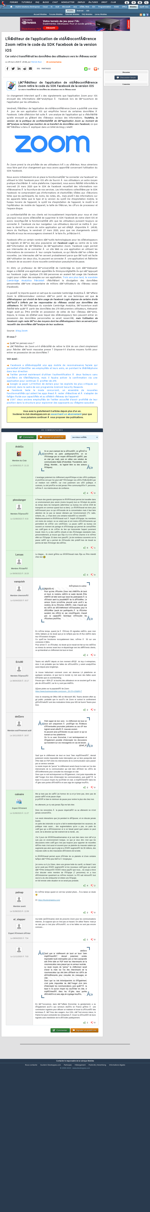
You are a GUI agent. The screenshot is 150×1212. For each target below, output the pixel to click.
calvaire (19, 853)
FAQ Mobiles (87, 14)
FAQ (37, 2)
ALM (57, 7)
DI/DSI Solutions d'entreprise (27, 7)
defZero (19, 775)
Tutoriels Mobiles (72, 14)
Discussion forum (126, 77)
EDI (93, 7)
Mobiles (133, 7)
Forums (14, 2)
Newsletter (67, 2)
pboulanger (19, 558)
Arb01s (19, 505)
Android (80, 11)
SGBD (116, 7)
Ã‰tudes (93, 2)
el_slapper (19, 978)
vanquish (19, 640)
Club (113, 2)
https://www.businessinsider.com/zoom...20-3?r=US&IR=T (58, 750)
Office (124, 7)
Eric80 (19, 720)
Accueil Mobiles (40, 14)
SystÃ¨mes (144, 7)
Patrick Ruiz (36, 81)
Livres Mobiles (101, 14)
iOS (87, 11)
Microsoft (66, 7)
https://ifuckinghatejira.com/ (49, 959)
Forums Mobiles (56, 14)
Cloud (45, 7)
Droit (104, 2)
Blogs (45, 2)
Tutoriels (26, 2)
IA (51, 7)
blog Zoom (22, 350)
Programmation (104, 7)
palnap (19, 951)
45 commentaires (53, 82)
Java (75, 7)
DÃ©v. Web (84, 7)
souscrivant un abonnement (66, 434)
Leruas (19, 613)
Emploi (81, 2)
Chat (55, 2)
